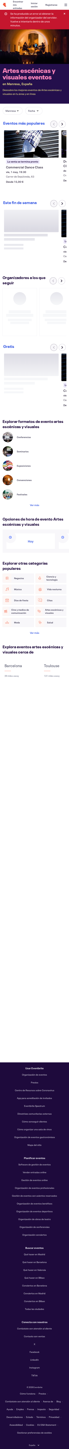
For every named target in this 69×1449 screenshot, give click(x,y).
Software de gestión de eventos (34, 1164)
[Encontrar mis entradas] (18, 5)
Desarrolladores (14, 1417)
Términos (41, 1417)
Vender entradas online (34, 1172)
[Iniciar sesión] (34, 5)
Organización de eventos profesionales (34, 1187)
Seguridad (54, 1409)
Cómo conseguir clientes (34, 1121)
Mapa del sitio (34, 1145)
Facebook (34, 1351)
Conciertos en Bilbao (34, 1301)
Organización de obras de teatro (34, 1219)
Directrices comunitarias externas (34, 1113)
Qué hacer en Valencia (34, 1269)
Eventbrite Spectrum (34, 1105)
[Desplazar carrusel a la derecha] (62, 124)
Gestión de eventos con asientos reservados (34, 1195)
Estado (29, 1417)
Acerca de (48, 1401)
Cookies (30, 1424)
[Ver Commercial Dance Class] (31, 144)
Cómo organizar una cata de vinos (34, 1129)
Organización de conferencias (35, 1227)
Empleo (20, 1409)
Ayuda (10, 1409)
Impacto (41, 1409)
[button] (13, 111)
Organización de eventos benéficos (34, 1203)
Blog (58, 1401)
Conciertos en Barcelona (34, 1285)
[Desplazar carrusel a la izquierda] (53, 289)
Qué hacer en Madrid (34, 1254)
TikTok (34, 1375)
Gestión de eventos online (34, 1180)
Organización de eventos (34, 1074)
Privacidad (54, 1417)
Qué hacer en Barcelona (34, 1262)
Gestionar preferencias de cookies (34, 1432)
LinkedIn (34, 1359)
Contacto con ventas (34, 1336)
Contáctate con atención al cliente (34, 1328)
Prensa (30, 1409)
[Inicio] (4, 5)
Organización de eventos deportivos (34, 1211)
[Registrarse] (51, 5)
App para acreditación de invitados (34, 1098)
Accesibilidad (16, 1424)
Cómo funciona (27, 1393)
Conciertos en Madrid (34, 1293)
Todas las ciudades (34, 1309)
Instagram (34, 1367)
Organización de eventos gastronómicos (34, 1137)
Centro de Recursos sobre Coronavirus (34, 1090)
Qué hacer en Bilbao (34, 1277)
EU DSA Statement (46, 1424)
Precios (34, 1082)
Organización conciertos (34, 1234)
